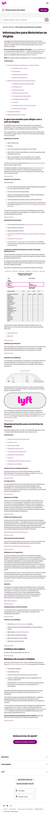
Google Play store (20, 53)
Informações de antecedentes (21, 96)
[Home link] (4, 3)
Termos (5, 809)
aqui (44, 58)
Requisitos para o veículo (20, 68)
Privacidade (12, 809)
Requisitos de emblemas (19, 77)
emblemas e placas (21, 624)
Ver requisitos (16, 71)
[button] (47, 3)
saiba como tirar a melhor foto (33, 224)
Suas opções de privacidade (25, 809)
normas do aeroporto (22, 632)
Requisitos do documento (20, 74)
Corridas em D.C (12, 442)
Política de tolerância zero (20, 93)
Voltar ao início (8, 176)
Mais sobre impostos (10, 601)
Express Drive (39, 168)
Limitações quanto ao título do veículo (24, 105)
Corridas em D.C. (17, 87)
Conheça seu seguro (13, 111)
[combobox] (22, 19)
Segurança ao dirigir (18, 90)
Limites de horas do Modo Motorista (23, 84)
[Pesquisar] (47, 20)
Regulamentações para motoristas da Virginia (21, 81)
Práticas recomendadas (19, 108)
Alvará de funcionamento (15, 239)
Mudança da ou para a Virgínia (16, 115)
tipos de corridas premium (36, 163)
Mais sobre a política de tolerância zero (16, 532)
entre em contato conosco (17, 664)
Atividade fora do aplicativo (20, 99)
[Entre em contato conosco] (25, 742)
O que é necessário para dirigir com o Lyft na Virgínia (23, 65)
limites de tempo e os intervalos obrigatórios (23, 474)
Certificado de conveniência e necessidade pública (23, 242)
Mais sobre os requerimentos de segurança (17, 546)
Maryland (10, 336)
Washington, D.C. (12, 333)
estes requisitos (32, 55)
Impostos (15, 102)
